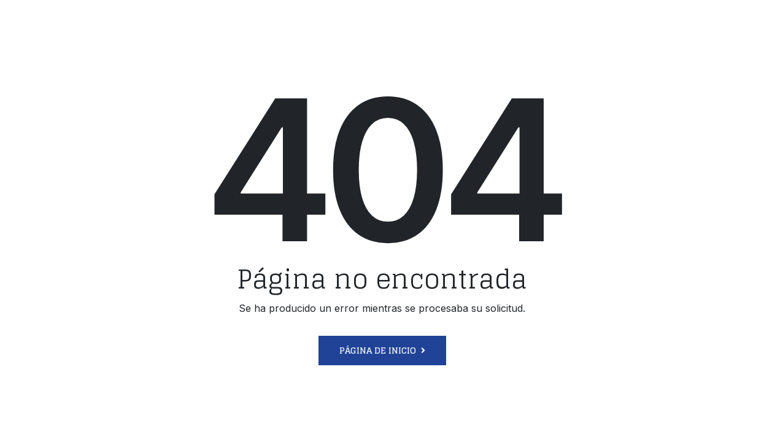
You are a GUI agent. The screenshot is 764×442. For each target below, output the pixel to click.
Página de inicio (377, 350)
